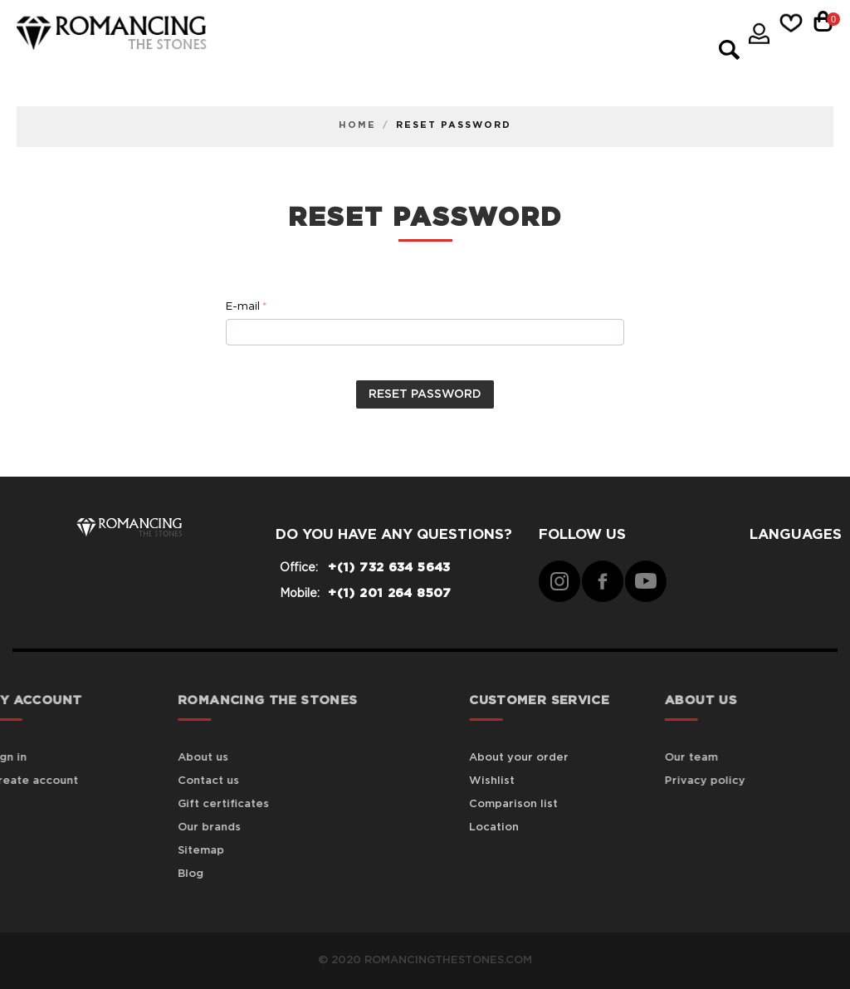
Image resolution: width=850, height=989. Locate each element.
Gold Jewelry (494, 31)
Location (527, 827)
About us (160, 757)
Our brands (166, 827)
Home (357, 125)
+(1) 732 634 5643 (389, 567)
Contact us (166, 781)
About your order (552, 757)
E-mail (243, 306)
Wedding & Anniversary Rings (326, 74)
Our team (710, 757)
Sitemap (158, 850)
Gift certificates (181, 804)
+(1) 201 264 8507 (389, 593)
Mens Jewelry (269, 52)
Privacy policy (724, 781)
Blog (148, 874)
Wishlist (525, 781)
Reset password (425, 394)
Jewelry (598, 31)
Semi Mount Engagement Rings (451, 52)
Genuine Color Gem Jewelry (320, 31)
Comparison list (546, 804)
